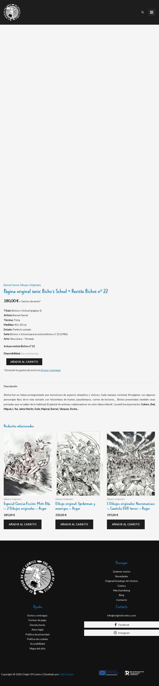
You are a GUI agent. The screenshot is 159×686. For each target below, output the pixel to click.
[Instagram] (121, 633)
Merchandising (121, 590)
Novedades (121, 576)
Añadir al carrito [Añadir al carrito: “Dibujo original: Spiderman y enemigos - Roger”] (74, 524)
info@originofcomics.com (121, 615)
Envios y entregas (50, 370)
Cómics (121, 585)
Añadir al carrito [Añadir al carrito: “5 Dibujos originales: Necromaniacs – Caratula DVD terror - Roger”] (126, 524)
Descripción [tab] (10, 386)
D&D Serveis (66, 674)
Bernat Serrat (11, 284)
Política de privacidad (37, 634)
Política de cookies (37, 639)
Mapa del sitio (37, 648)
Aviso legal (37, 629)
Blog (121, 595)
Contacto (121, 599)
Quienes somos (121, 571)
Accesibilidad (37, 643)
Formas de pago (38, 620)
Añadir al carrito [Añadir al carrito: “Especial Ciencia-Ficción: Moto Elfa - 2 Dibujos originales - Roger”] (23, 524)
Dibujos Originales (30, 284)
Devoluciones (37, 624)
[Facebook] (121, 624)
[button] (142, 12)
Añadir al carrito (24, 361)
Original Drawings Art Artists (121, 580)
